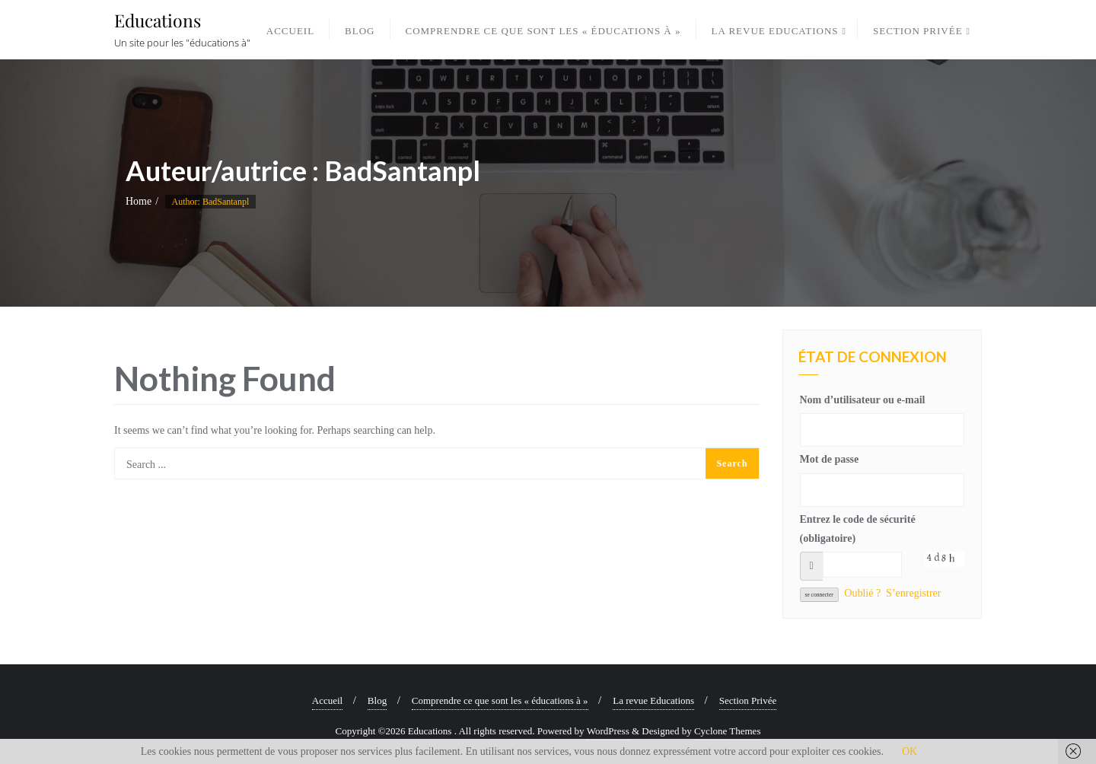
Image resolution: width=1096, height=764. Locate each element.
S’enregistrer (913, 593)
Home (138, 201)
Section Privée (747, 700)
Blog (377, 700)
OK (909, 751)
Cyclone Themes (727, 731)
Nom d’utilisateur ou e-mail (863, 400)
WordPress (608, 731)
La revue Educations (653, 700)
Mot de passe (829, 459)
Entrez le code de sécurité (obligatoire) (858, 529)
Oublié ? (862, 593)
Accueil (327, 700)
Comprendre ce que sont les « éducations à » (500, 700)
